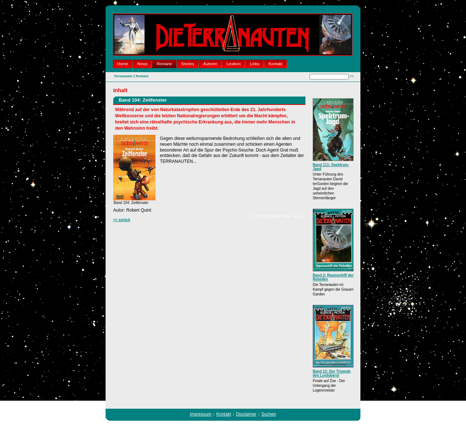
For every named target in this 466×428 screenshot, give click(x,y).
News (142, 64)
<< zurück (121, 220)
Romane (164, 64)
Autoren (210, 64)
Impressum (201, 414)
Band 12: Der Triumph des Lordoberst (332, 373)
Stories (187, 64)
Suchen (268, 414)
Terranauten (123, 76)
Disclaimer (246, 414)
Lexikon (233, 64)
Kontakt (276, 64)
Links (254, 64)
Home (122, 64)
